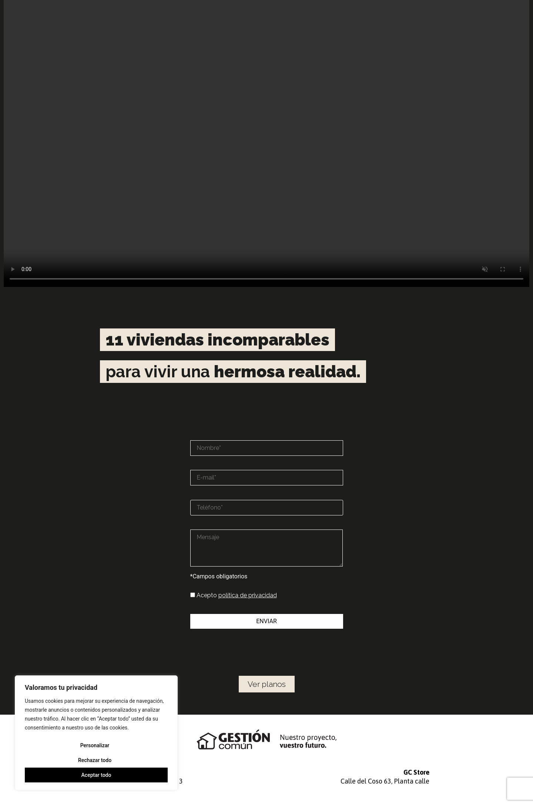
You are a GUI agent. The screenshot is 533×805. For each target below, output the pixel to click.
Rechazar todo (94, 760)
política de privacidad (247, 595)
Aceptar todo (96, 775)
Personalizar (94, 745)
